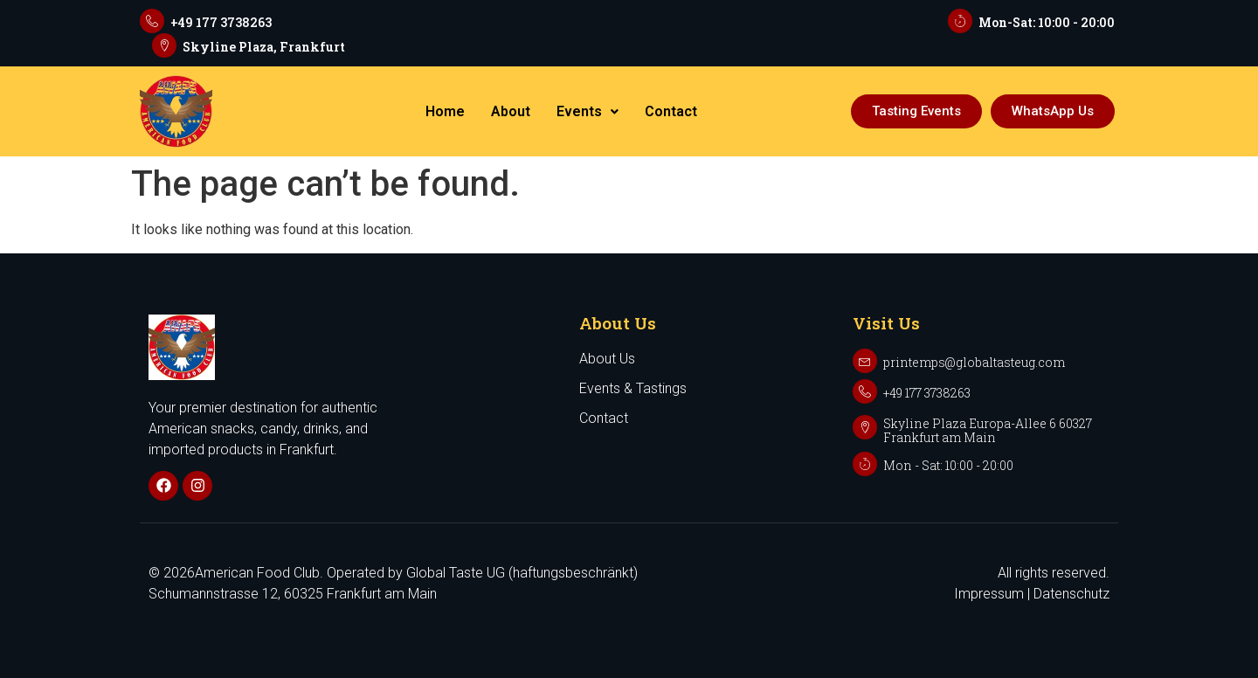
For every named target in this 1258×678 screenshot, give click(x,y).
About (510, 111)
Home (445, 111)
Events (587, 111)
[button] (587, 112)
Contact (671, 111)
